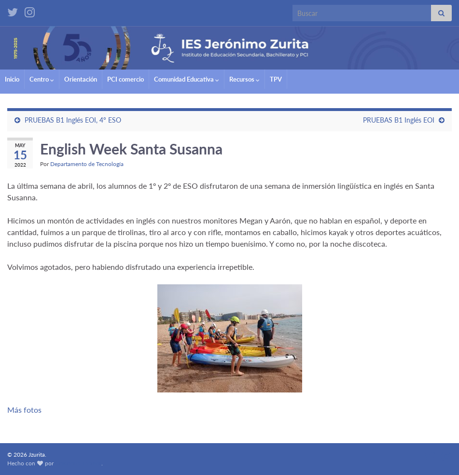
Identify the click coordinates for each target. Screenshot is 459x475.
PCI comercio (125, 79)
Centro (41, 79)
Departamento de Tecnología (87, 164)
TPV (276, 79)
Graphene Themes (78, 463)
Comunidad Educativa (186, 79)
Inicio (12, 79)
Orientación (80, 79)
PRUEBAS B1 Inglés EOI (398, 120)
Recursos (244, 79)
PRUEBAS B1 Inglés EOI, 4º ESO (73, 120)
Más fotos (24, 409)
